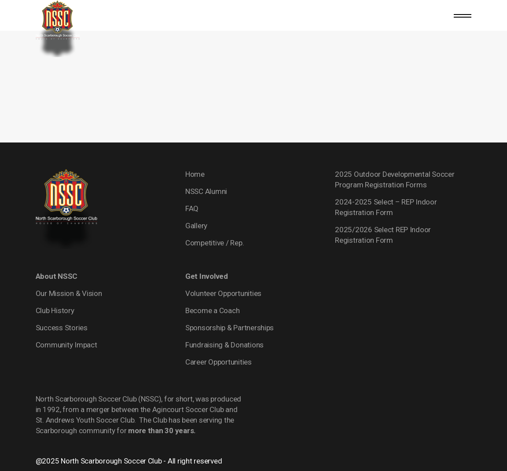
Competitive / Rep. (214, 242)
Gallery (196, 225)
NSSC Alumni (206, 191)
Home (195, 174)
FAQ (191, 208)
